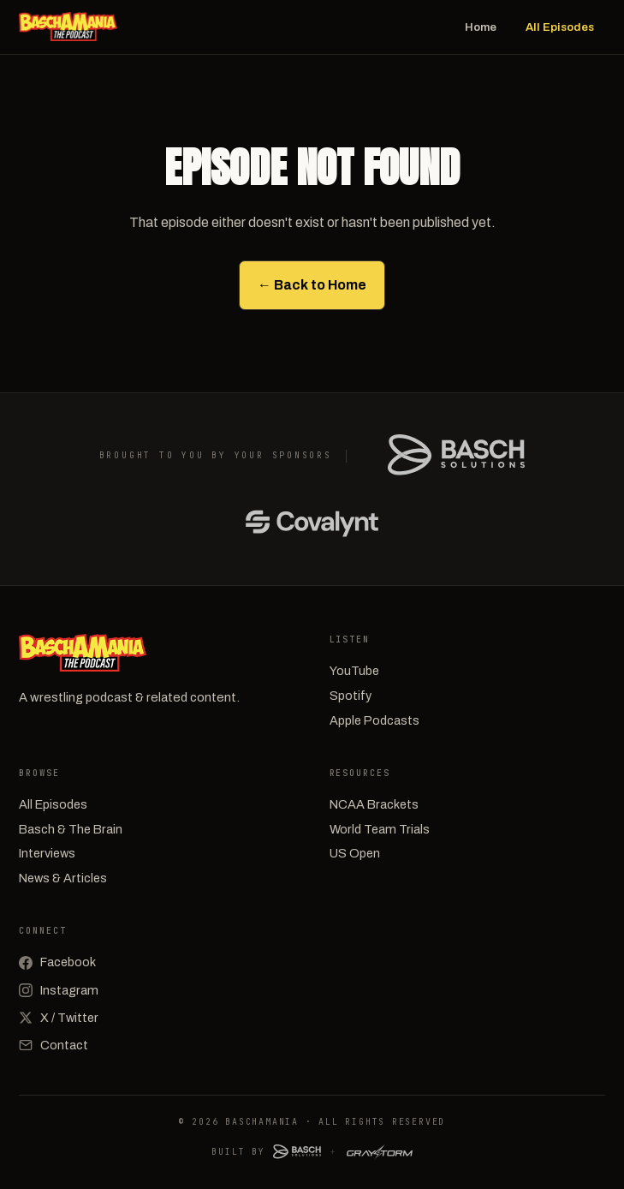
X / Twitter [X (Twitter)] (58, 1018)
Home (480, 27)
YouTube (354, 671)
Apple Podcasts (374, 720)
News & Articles (63, 878)
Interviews (47, 853)
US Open (355, 853)
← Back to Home (312, 285)
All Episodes (560, 27)
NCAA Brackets (374, 804)
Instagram (58, 990)
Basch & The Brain (70, 829)
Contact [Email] (53, 1045)
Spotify (350, 695)
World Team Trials (380, 829)
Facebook (57, 962)
